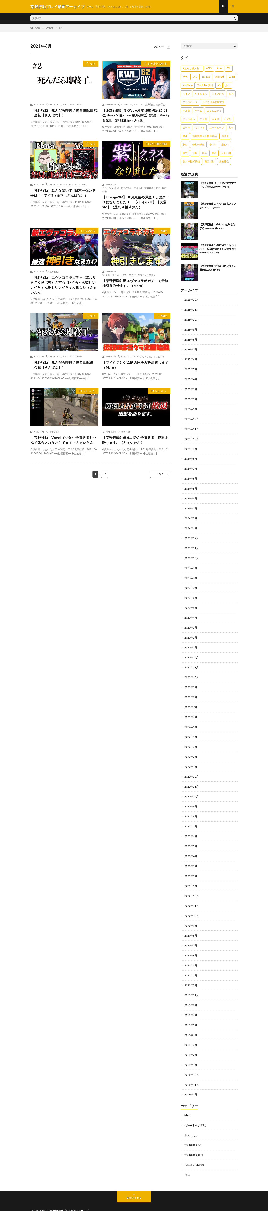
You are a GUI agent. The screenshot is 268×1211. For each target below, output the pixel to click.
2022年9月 (190, 681)
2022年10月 (191, 672)
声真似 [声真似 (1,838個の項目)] (225, 136)
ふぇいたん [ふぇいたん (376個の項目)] (218, 94)
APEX (52, 105)
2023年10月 (191, 554)
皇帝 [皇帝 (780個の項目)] (214, 153)
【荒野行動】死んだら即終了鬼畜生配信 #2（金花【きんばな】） (64, 113)
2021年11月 (191, 779)
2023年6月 (190, 593)
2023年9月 (190, 564)
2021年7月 (190, 818)
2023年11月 (191, 544)
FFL (59, 105)
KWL (65, 105)
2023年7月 (190, 583)
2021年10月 (191, 789)
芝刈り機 (138, 189)
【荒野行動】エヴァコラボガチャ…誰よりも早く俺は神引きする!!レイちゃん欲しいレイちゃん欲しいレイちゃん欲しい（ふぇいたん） (63, 286)
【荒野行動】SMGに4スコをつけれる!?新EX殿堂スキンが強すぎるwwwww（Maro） (217, 249)
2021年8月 (190, 808)
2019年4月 (190, 1024)
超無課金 (160, 105)
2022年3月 (190, 740)
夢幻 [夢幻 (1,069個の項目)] (185, 145)
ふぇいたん (88, 231)
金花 (92, 64)
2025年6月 (190, 358)
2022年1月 (190, 760)
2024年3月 (190, 505)
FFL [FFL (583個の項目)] (229, 68)
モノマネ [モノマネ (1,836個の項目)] (200, 128)
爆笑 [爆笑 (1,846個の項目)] (204, 153)
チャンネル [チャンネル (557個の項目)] (189, 119)
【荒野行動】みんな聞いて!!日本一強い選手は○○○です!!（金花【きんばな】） (63, 193)
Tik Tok (115, 276)
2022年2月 (190, 750)
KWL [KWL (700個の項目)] (185, 77)
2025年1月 (190, 407)
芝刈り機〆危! (192, 1132)
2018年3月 (190, 1082)
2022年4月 (190, 730)
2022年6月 (190, 711)
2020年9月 (190, 916)
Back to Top (134, 1184)
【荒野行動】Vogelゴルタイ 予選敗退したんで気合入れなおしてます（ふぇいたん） (63, 442)
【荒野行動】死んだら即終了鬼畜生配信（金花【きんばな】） (61, 366)
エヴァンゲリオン (147, 276)
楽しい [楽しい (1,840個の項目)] (225, 145)
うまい (124, 276)
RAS (71, 105)
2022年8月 (190, 691)
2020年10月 (191, 906)
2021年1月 (190, 877)
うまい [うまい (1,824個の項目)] (186, 94)
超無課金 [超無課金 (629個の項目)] (224, 161)
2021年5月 (190, 838)
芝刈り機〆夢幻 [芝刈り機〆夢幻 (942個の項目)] (191, 161)
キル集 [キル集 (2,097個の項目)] (186, 111)
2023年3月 (190, 623)
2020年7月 (190, 936)
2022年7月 (190, 701)
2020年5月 (190, 955)
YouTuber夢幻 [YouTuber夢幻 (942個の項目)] (205, 85)
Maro (164, 231)
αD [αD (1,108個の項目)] (219, 85)
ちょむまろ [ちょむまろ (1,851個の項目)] (201, 94)
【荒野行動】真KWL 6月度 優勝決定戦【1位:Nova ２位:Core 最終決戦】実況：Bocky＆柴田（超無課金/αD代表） (136, 116)
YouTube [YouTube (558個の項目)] (188, 85)
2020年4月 (190, 965)
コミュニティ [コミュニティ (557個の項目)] (214, 111)
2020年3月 (190, 975)
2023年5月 (190, 603)
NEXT (159, 476)
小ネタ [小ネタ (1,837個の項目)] (213, 145)
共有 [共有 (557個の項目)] (231, 128)
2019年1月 (190, 1053)
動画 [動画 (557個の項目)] (185, 136)
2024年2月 (190, 515)
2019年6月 (190, 1004)
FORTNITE (74, 185)
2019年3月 (190, 1033)
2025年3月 (190, 388)
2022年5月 (190, 720)
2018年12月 (191, 1063)
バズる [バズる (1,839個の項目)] (227, 119)
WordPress (114, 1202)
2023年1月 (190, 642)
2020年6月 (190, 945)
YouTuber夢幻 (112, 189)
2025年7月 (190, 349)
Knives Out (126, 105)
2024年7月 (190, 466)
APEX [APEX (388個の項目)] (209, 68)
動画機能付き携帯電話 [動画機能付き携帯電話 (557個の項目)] (204, 136)
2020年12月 (191, 887)
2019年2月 (190, 1043)
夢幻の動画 (126, 189)
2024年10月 (191, 437)
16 (104, 476)
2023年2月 (190, 632)
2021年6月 (190, 828)
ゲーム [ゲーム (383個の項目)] (198, 111)
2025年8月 (190, 339)
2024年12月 (191, 417)
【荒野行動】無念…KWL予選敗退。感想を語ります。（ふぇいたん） (135, 442)
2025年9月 (190, 329)
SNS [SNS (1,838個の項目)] (195, 77)
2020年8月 (190, 926)
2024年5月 (190, 486)
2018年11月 (191, 1073)
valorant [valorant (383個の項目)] (219, 77)
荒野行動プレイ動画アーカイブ (71, 1197)
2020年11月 (191, 897)
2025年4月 (190, 378)
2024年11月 (191, 427)
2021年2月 (190, 867)
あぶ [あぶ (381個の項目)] (227, 85)
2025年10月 (191, 319)
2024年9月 (190, 447)
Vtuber (79, 105)
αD (142, 105)
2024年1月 (190, 525)
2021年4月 (190, 848)
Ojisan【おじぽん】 (196, 1113)
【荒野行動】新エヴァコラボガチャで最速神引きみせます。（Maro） (135, 284)
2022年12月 (191, 652)
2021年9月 (190, 799)
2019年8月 (190, 994)
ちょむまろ (159, 358)
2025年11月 (191, 310)
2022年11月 (191, 662)
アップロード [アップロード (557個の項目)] (190, 102)
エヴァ (132, 276)
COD (59, 185)
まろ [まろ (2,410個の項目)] (231, 94)
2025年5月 (190, 368)
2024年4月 (190, 495)
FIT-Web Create (80, 1202)
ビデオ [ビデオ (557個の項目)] (186, 128)
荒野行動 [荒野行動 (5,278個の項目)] (209, 161)
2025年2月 (190, 398)
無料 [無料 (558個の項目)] (194, 153)
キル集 (148, 358)
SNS (107, 276)
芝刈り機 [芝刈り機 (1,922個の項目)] (226, 153)
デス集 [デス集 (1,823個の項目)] (203, 119)
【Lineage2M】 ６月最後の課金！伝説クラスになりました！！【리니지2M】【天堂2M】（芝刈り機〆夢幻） (136, 203)
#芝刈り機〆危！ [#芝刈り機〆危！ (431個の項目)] (192, 68)
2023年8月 (190, 574)
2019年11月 (191, 985)
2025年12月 (191, 300)
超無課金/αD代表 (157, 64)
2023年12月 (191, 535)
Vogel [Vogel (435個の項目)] (232, 77)
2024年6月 (190, 476)
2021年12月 (191, 769)
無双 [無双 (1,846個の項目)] (185, 153)
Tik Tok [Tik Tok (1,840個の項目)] (206, 77)
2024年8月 (190, 456)
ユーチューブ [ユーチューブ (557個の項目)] (216, 128)
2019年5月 (190, 1014)
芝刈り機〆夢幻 (158, 144)
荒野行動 (149, 105)
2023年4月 (190, 613)
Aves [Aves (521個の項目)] (219, 68)
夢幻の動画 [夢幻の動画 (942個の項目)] (198, 145)
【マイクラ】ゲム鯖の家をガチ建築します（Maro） (135, 366)
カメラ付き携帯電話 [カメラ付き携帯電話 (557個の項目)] (213, 102)
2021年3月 (190, 857)
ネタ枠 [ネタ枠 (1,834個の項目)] (215, 119)
